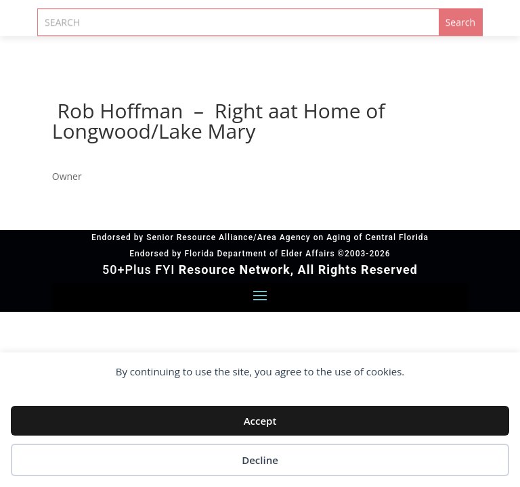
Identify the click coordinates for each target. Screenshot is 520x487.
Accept (260, 420)
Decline (260, 460)
